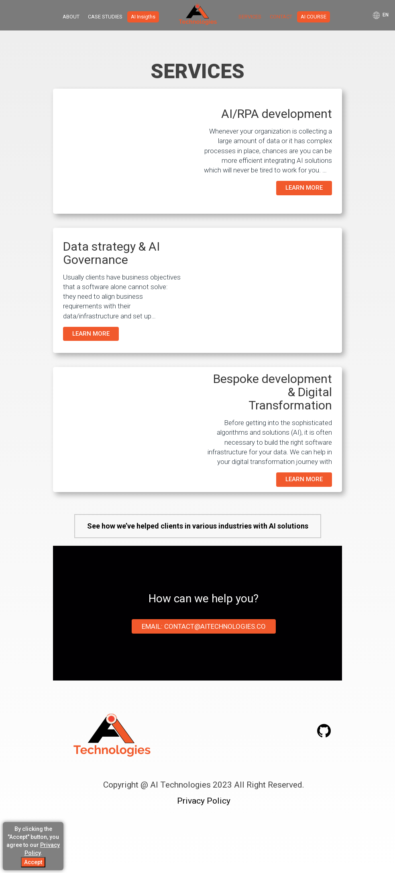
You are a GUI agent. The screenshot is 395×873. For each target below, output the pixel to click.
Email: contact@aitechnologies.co (204, 626)
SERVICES (249, 17)
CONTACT (281, 17)
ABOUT (71, 17)
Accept (33, 862)
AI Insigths (143, 17)
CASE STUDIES (105, 17)
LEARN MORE (304, 187)
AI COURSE (313, 17)
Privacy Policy (203, 801)
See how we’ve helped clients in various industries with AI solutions (197, 526)
